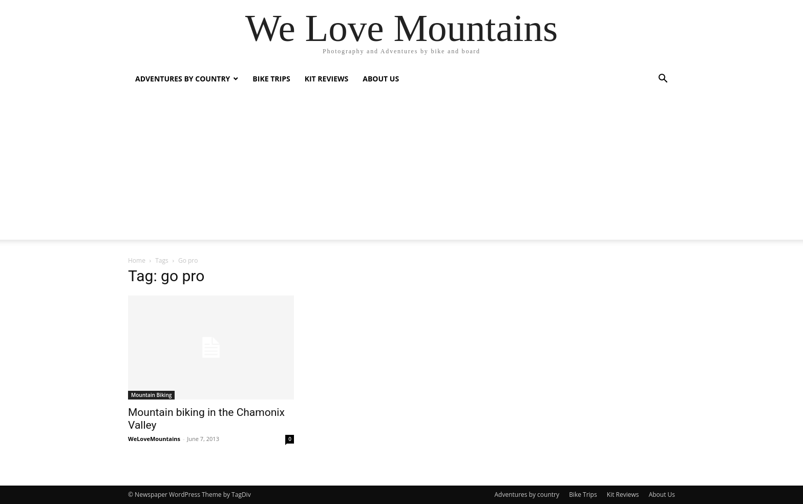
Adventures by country (182, 78)
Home (136, 260)
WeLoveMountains (154, 439)
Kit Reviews (327, 78)
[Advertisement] (401, 168)
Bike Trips (271, 78)
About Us (381, 78)
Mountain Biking (151, 394)
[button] (662, 80)
